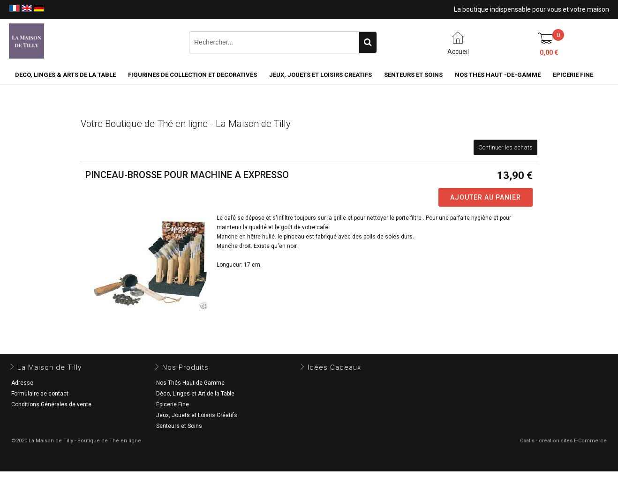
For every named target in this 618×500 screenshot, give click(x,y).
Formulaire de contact (39, 393)
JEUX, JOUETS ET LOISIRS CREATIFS (320, 74)
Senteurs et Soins (179, 426)
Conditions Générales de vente (51, 404)
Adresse (22, 383)
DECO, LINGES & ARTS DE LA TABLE (65, 74)
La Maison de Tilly (49, 367)
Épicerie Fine (172, 404)
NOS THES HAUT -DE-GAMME (498, 74)
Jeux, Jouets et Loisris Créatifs (196, 415)
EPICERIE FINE (573, 74)
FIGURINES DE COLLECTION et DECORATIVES (192, 74)
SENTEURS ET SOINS (413, 74)
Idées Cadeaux (334, 367)
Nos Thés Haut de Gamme (190, 383)
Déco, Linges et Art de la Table (195, 393)
